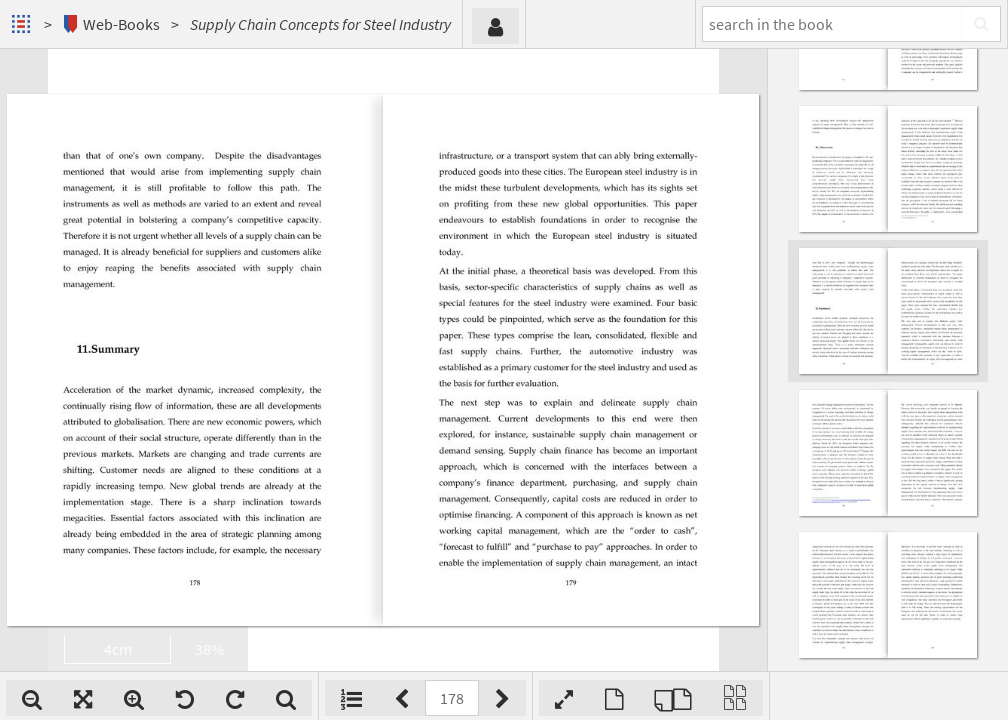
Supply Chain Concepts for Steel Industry (320, 24)
